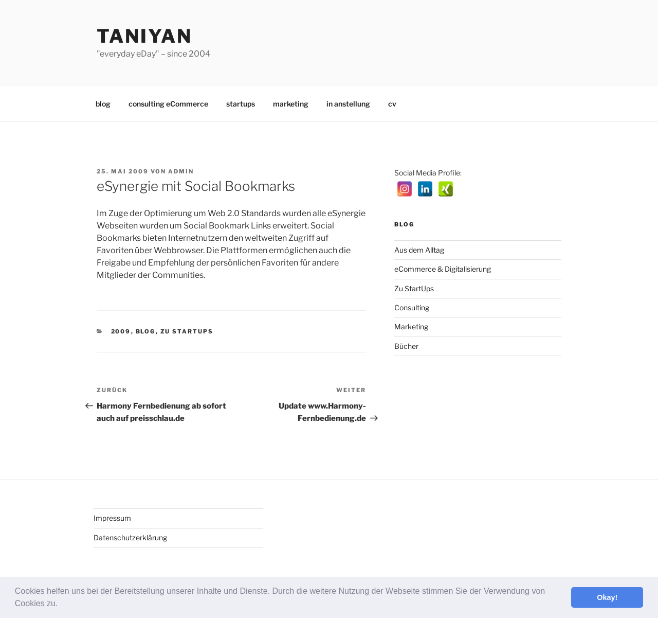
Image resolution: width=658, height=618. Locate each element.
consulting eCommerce (168, 103)
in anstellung (348, 103)
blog (103, 103)
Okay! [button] (607, 597)
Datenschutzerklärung (130, 537)
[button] (61, 604)
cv (392, 103)
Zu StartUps (187, 331)
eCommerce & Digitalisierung (442, 268)
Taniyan (144, 36)
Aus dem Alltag (419, 249)
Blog (146, 331)
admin (181, 171)
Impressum (112, 518)
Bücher (406, 346)
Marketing (411, 326)
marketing (290, 103)
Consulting (411, 307)
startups (240, 103)
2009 (121, 331)
